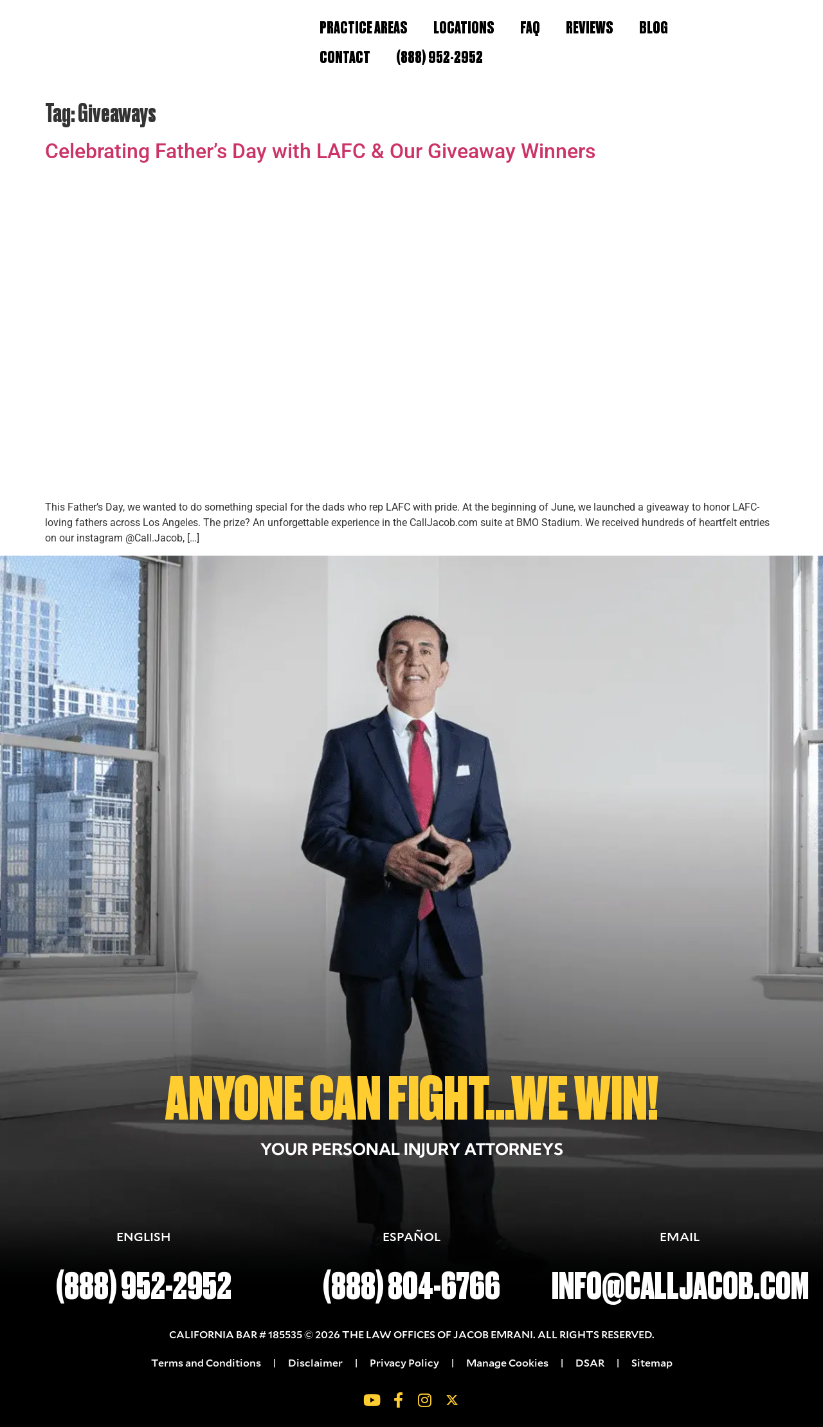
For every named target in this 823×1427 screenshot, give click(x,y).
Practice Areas (364, 28)
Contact (345, 57)
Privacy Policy (404, 1362)
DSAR (589, 1362)
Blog (653, 28)
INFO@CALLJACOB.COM (680, 1286)
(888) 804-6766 (411, 1286)
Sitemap (652, 1362)
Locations (463, 28)
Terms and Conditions (207, 1362)
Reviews (589, 28)
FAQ (530, 28)
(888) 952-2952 (439, 57)
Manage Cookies (507, 1362)
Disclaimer (315, 1362)
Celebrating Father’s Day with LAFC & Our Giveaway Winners (320, 151)
